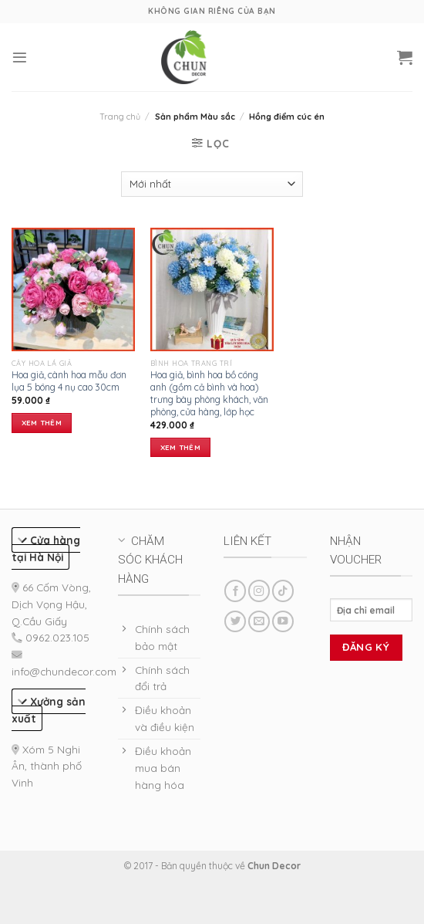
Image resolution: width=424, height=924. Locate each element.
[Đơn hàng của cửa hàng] (211, 184)
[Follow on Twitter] (235, 622)
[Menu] (20, 57)
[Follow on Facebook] (235, 591)
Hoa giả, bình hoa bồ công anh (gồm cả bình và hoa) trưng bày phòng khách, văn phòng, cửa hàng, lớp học (209, 393)
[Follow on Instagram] (259, 591)
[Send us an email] (259, 622)
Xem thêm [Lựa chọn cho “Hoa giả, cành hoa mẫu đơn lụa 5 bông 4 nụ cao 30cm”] (42, 422)
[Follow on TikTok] (283, 591)
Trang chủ (119, 116)
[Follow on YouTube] (283, 622)
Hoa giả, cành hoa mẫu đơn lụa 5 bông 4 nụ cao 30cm (69, 381)
